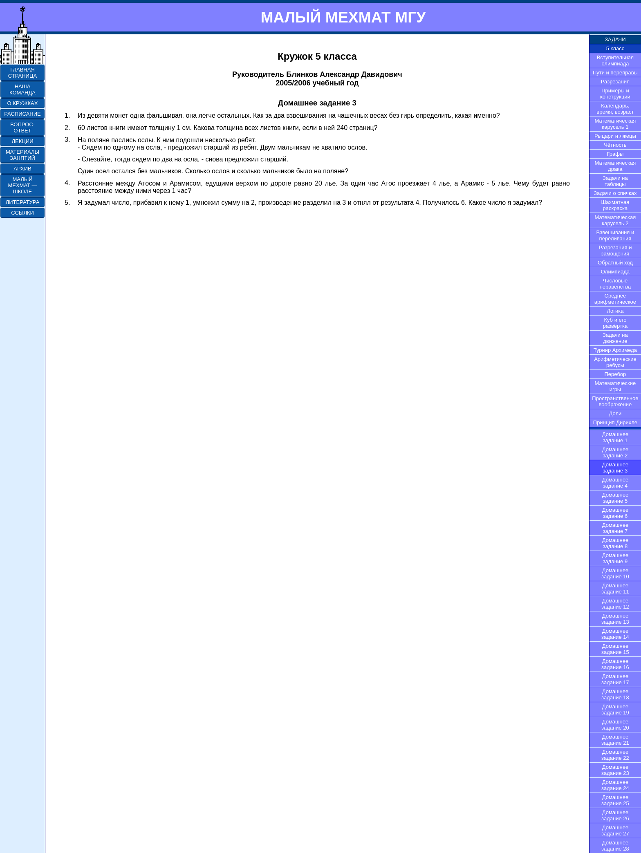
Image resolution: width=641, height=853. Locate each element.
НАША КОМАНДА (22, 89)
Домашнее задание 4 (615, 483)
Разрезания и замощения (615, 250)
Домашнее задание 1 (615, 437)
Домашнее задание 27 (615, 830)
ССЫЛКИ (22, 213)
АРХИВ (22, 169)
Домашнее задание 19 (615, 709)
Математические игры (615, 386)
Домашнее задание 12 (615, 604)
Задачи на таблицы (615, 181)
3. (67, 139)
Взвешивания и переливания (615, 235)
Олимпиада (615, 272)
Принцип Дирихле (615, 422)
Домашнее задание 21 (615, 740)
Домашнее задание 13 (615, 619)
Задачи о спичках (615, 193)
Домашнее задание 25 (615, 800)
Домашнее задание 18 (615, 694)
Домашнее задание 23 (615, 770)
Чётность (615, 145)
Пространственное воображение (615, 401)
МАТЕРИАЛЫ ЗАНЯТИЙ (22, 155)
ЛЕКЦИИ (22, 141)
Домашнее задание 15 (615, 649)
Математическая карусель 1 (615, 124)
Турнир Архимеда (615, 350)
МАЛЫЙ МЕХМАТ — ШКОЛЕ (22, 185)
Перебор (615, 374)
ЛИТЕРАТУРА (23, 202)
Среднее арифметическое (615, 299)
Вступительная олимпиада (615, 60)
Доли (615, 413)
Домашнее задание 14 (615, 634)
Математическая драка (615, 166)
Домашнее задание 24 (615, 785)
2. (67, 127)
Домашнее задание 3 (615, 467)
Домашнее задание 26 (615, 815)
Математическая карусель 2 (615, 220)
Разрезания (615, 81)
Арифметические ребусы (615, 362)
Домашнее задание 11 (615, 588)
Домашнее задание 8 (615, 543)
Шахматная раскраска (615, 205)
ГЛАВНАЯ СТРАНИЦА (22, 73)
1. (67, 115)
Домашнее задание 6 (615, 513)
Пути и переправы (615, 72)
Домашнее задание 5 (615, 498)
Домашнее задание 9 (615, 558)
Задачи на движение (615, 338)
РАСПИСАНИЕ (22, 114)
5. (67, 202)
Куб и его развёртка (615, 323)
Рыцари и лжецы (615, 136)
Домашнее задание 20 (615, 725)
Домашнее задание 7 (615, 528)
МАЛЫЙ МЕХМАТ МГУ (343, 17)
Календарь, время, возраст (615, 109)
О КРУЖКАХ (22, 103)
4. (67, 182)
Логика (615, 311)
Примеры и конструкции (615, 93)
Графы (615, 154)
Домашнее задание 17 (615, 679)
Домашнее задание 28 (615, 846)
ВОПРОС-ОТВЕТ (22, 127)
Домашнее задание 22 (615, 755)
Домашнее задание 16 (615, 664)
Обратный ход (615, 263)
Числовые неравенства (615, 284)
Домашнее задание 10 (615, 573)
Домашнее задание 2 (615, 452)
